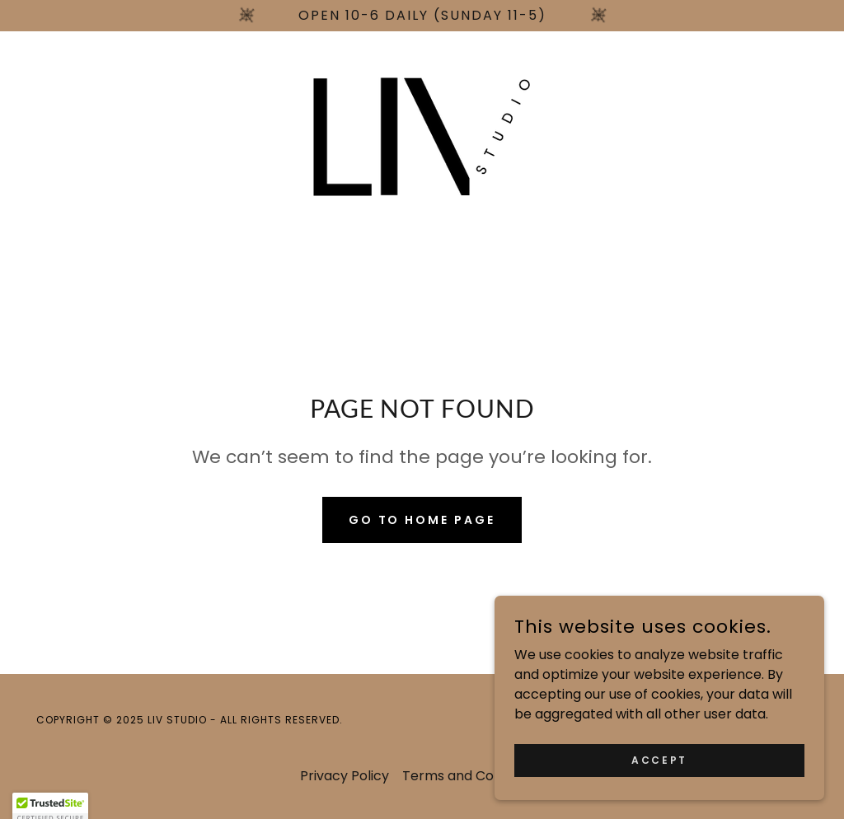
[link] (421, 135)
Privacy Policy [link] (344, 775)
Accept (659, 793)
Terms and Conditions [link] (473, 775)
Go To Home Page (422, 520)
